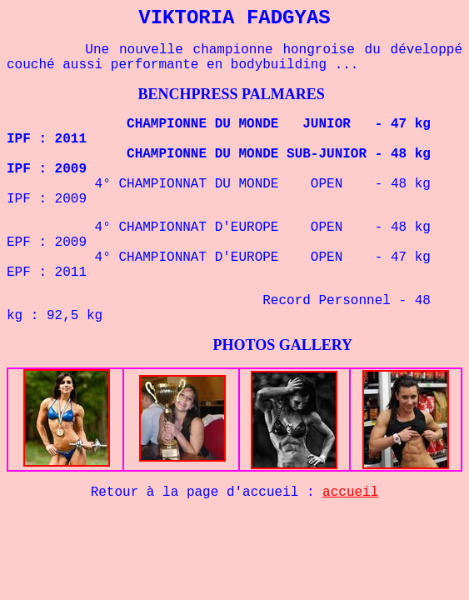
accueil (350, 492)
